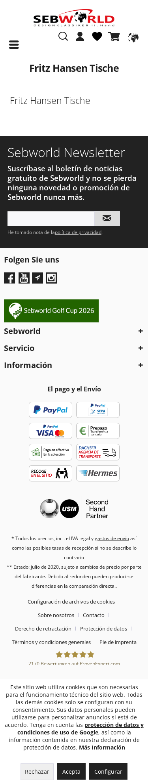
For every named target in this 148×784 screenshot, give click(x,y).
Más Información (102, 747)
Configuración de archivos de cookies (71, 601)
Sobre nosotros (56, 615)
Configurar (108, 771)
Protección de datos (103, 628)
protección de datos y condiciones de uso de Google (80, 728)
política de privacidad (78, 232)
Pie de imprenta (118, 642)
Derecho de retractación (43, 628)
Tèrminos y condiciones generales (51, 642)
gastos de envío (112, 538)
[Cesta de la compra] (115, 36)
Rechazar (37, 771)
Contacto (94, 615)
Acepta (71, 771)
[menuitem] (80, 40)
